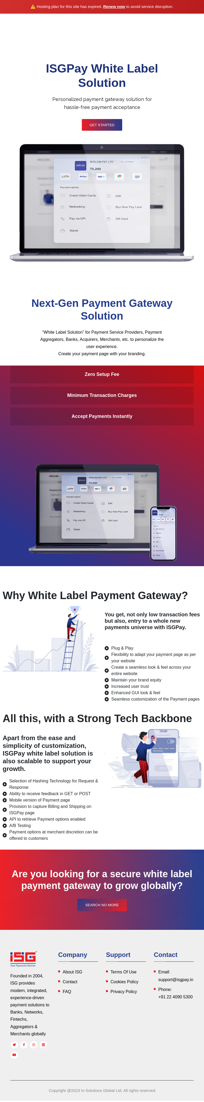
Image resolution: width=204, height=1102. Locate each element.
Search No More (102, 906)
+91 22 (175, 998)
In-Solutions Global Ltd (101, 1092)
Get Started (102, 125)
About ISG (72, 973)
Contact (70, 983)
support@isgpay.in (175, 981)
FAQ (67, 993)
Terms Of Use (123, 973)
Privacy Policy (123, 993)
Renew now (114, 6)
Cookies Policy (124, 983)
